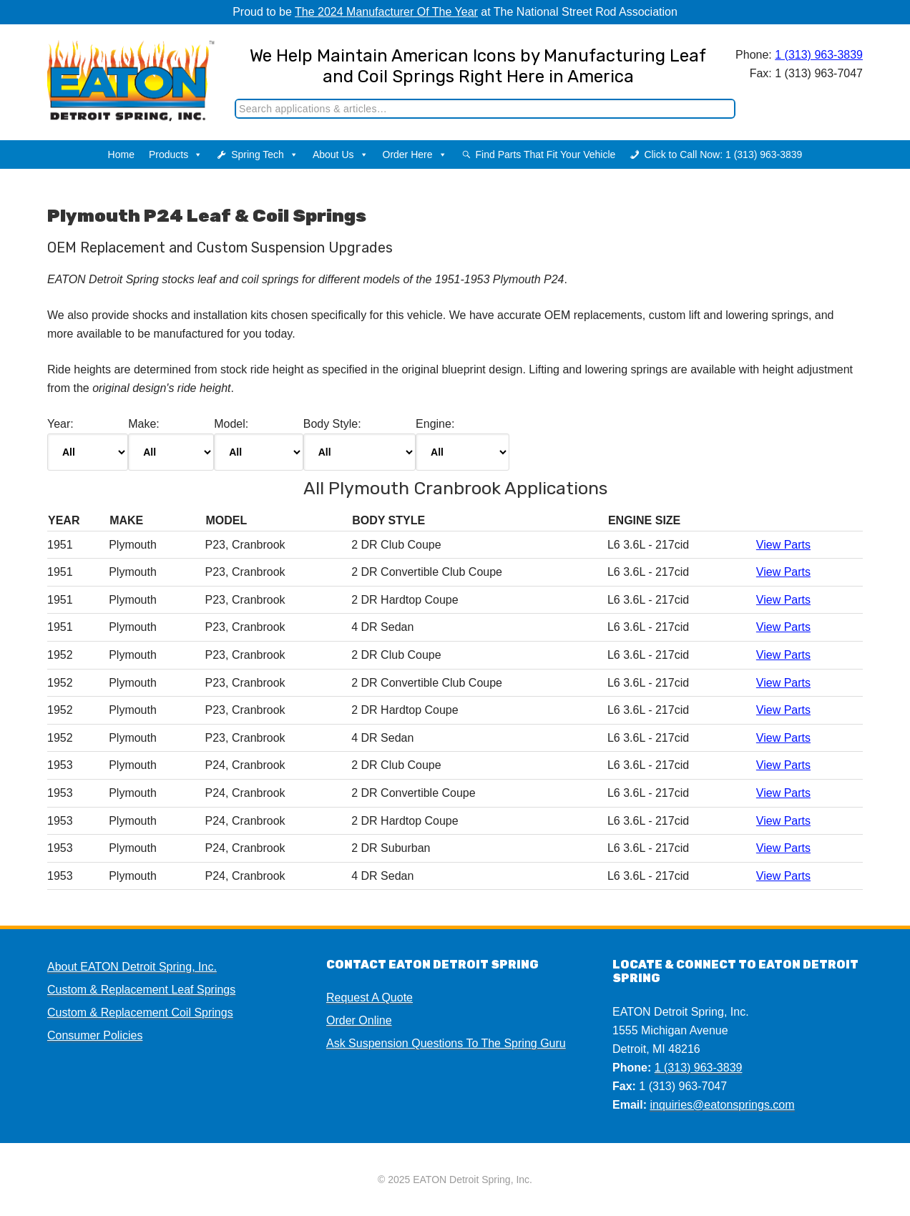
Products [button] (175, 154)
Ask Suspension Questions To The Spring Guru (446, 1043)
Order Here (415, 154)
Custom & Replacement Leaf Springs (141, 990)
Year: (87, 444)
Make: (171, 444)
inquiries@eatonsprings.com (722, 1105)
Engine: (462, 444)
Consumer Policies (94, 1035)
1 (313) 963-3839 (819, 55)
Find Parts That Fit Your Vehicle (546, 154)
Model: (258, 444)
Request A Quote (369, 997)
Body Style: (359, 444)
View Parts (783, 545)
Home (121, 154)
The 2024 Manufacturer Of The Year (386, 12)
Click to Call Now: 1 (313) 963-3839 (723, 154)
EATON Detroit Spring (121, 72)
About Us (340, 154)
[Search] (485, 108)
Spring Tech (264, 154)
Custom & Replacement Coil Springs (140, 1012)
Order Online (359, 1020)
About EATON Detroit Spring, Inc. (132, 967)
